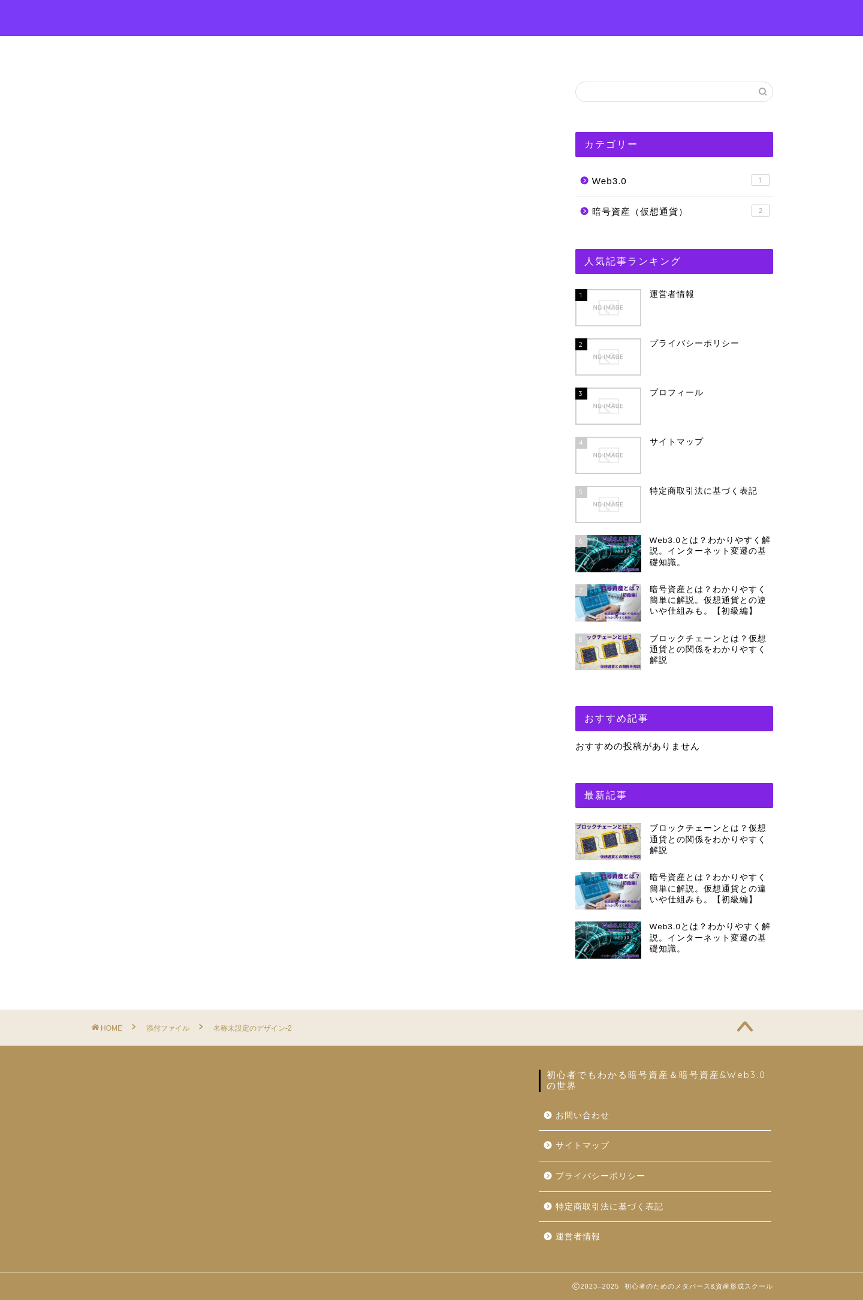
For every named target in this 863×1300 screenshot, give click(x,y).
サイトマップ (582, 1145)
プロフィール (378, 50)
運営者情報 (548, 50)
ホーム (305, 50)
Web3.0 (681, 180)
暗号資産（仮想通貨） (681, 211)
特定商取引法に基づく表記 (609, 1206)
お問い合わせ (465, 50)
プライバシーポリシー (600, 1176)
